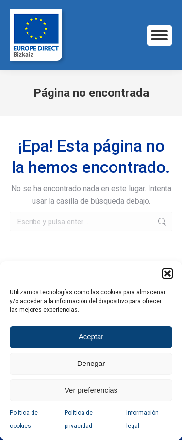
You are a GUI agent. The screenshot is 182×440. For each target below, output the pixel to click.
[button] (167, 273)
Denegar (91, 363)
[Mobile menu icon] (159, 35)
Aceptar (91, 337)
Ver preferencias (91, 390)
